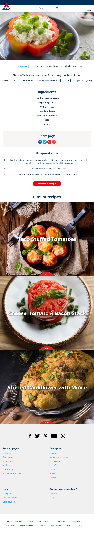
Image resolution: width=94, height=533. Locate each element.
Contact (53, 493)
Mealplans (7, 493)
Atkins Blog (8, 469)
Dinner (53, 477)
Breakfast (54, 465)
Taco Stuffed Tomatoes (47, 239)
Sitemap (69, 526)
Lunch (53, 469)
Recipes (34, 66)
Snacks (53, 473)
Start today (8, 457)
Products (7, 453)
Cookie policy (62, 522)
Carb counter (9, 502)
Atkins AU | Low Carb (13, 522)
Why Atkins (8, 461)
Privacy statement (45, 522)
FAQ (52, 498)
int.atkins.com (55, 526)
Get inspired (20, 66)
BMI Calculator (10, 498)
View (47, 274)
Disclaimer (9, 526)
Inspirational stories (12, 473)
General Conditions (26, 526)
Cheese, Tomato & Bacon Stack (47, 313)
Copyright (76, 522)
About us (42, 526)
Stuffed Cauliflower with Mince (47, 387)
